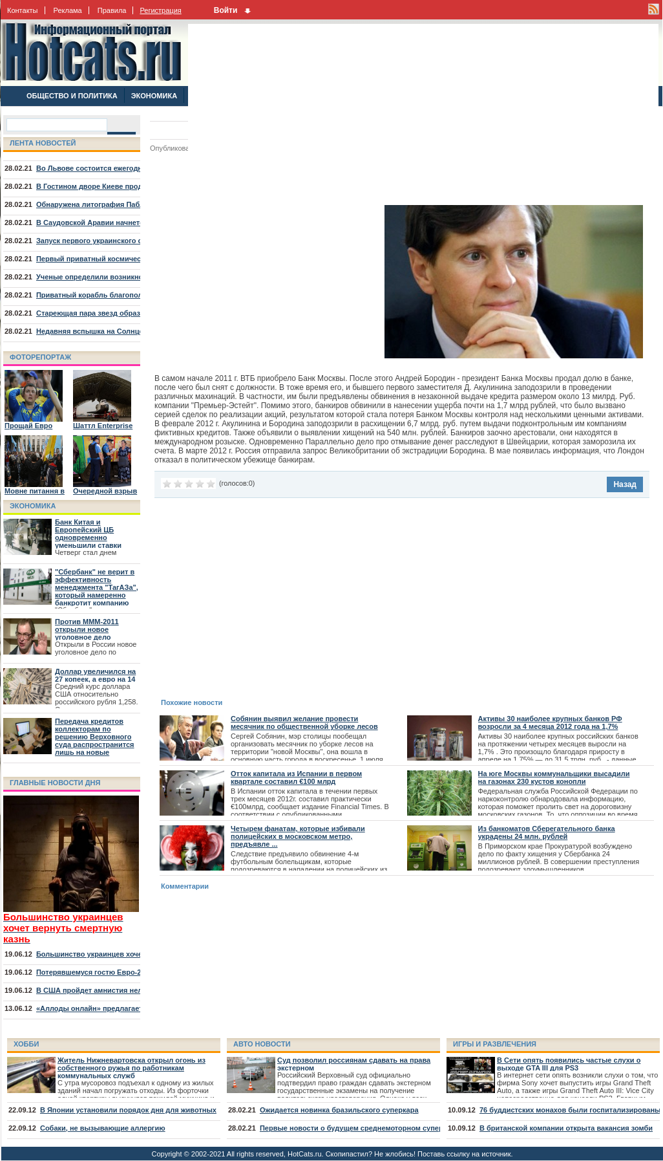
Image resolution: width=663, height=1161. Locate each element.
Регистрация (160, 10)
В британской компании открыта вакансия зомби (566, 1128)
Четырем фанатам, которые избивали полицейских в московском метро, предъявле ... (298, 836)
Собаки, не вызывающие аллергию (102, 1128)
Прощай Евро (28, 425)
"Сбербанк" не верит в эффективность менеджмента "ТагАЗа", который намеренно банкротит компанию (96, 587)
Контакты (22, 10)
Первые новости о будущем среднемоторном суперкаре (359, 1128)
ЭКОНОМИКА (154, 96)
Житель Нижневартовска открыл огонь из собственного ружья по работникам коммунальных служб (131, 1068)
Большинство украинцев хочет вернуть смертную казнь (135, 954)
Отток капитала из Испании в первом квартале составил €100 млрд (296, 777)
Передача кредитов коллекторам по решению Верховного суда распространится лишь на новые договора (94, 740)
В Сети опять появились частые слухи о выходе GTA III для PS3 (568, 1064)
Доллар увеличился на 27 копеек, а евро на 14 (95, 675)
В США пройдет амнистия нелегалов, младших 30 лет (131, 990)
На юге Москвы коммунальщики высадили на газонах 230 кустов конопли (554, 777)
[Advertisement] (308, 114)
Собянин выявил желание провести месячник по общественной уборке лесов (304, 722)
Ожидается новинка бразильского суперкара (339, 1110)
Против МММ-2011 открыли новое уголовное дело (87, 629)
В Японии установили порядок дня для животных (128, 1110)
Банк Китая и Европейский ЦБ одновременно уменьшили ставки (88, 533)
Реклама (68, 10)
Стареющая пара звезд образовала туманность (120, 313)
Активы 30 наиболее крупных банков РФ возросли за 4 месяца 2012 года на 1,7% (550, 722)
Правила (112, 10)
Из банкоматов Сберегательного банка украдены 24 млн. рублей (546, 832)
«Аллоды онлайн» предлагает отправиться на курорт (131, 1008)
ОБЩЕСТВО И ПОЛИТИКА (72, 96)
